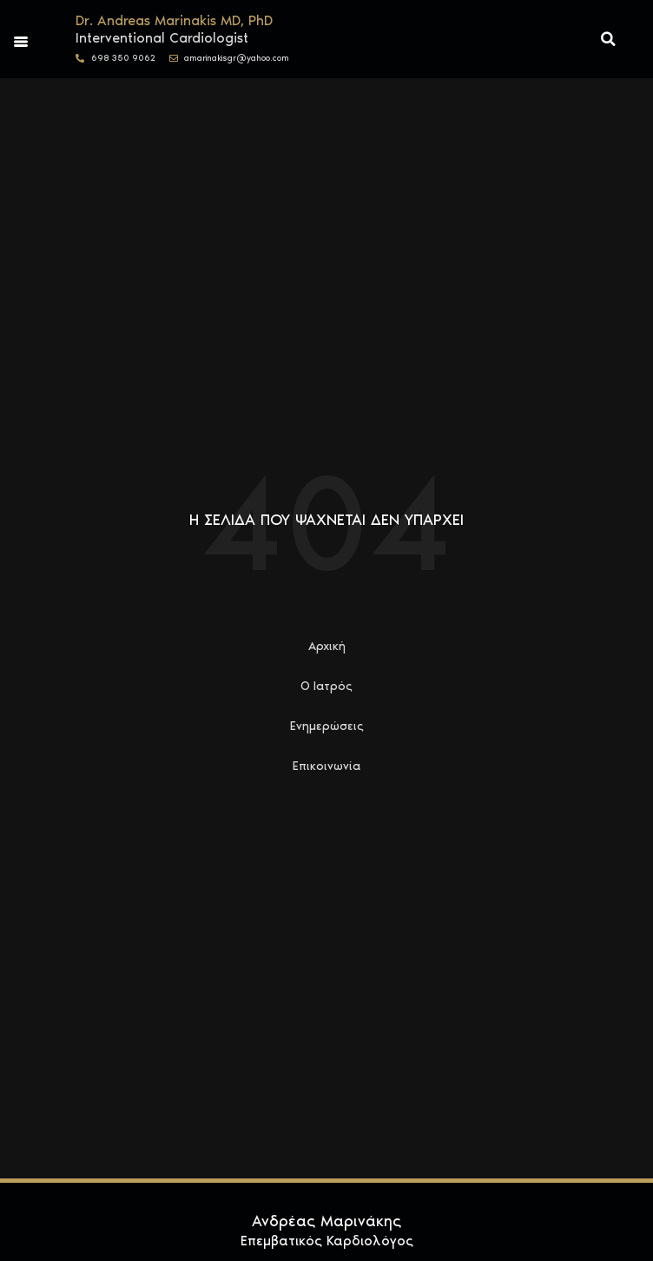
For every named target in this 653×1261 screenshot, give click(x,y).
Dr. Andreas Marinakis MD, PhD (174, 20)
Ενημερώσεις (327, 726)
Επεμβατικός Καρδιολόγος (327, 1240)
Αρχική (327, 646)
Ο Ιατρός (326, 686)
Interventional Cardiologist (162, 38)
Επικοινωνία (326, 766)
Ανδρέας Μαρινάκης (326, 1221)
